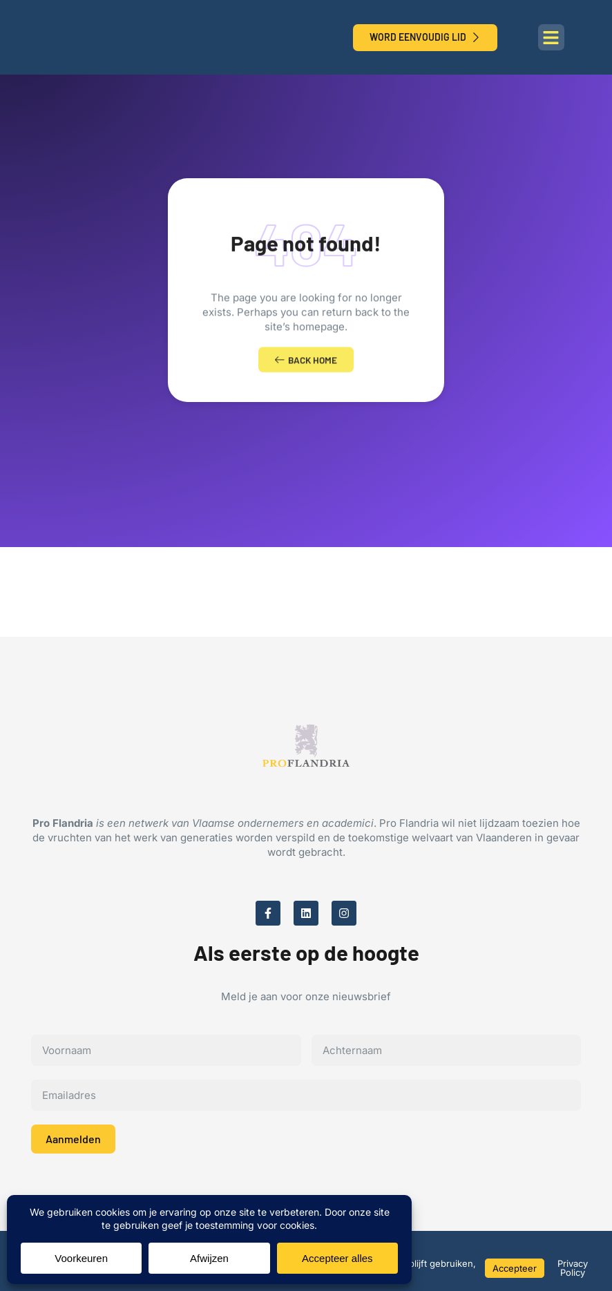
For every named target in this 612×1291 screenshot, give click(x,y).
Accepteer (515, 1268)
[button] (551, 37)
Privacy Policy (572, 1268)
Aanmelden (73, 1143)
